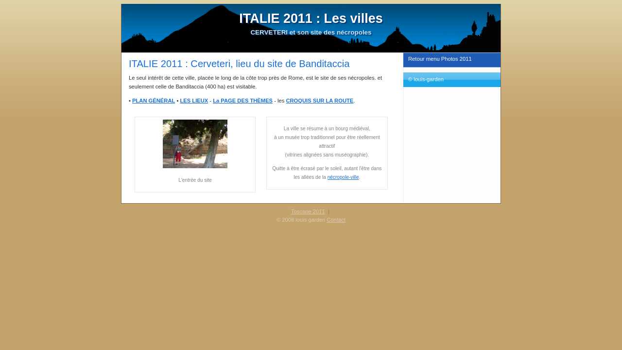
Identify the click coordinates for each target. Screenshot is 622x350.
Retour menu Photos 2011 (440, 59)
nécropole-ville (343, 177)
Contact (336, 220)
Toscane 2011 (308, 211)
